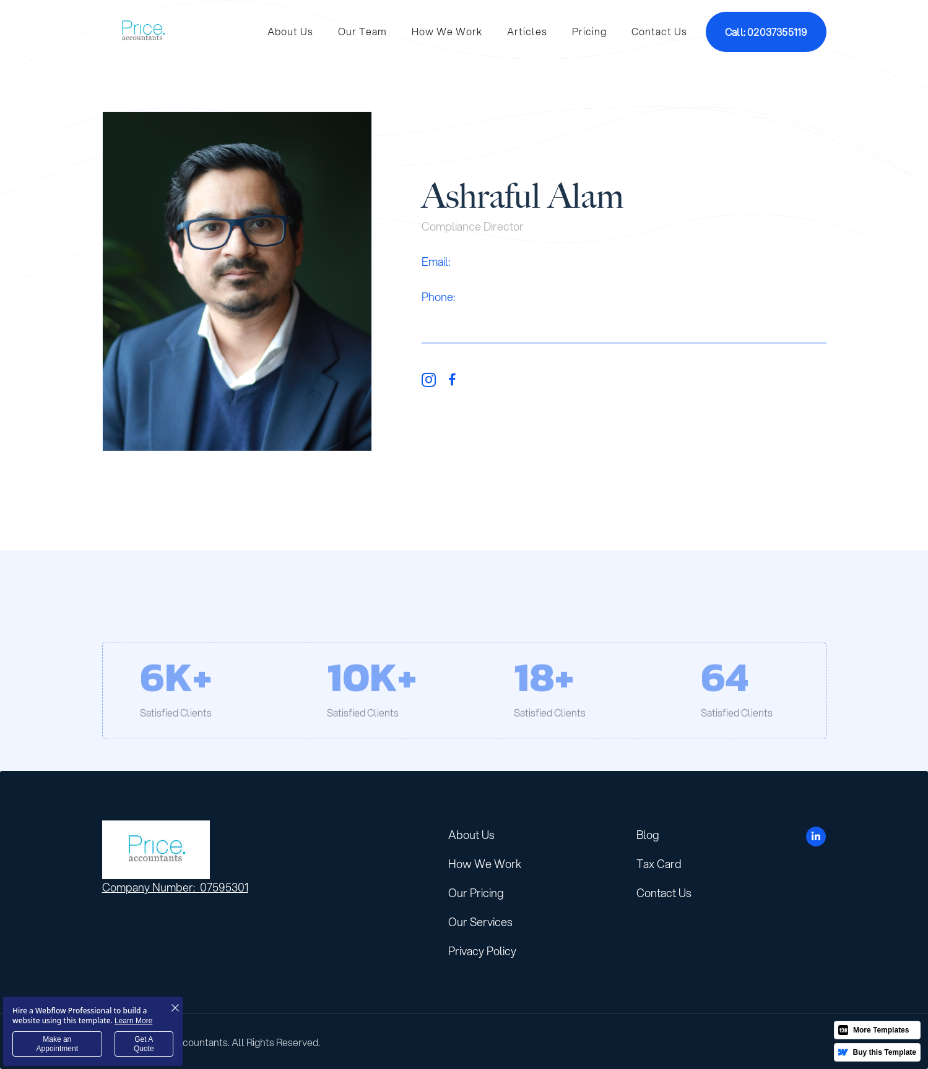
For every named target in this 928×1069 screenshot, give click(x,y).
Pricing (589, 31)
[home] (143, 31)
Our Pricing (476, 893)
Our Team (362, 31)
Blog (647, 835)
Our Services (480, 922)
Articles (527, 31)
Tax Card (659, 864)
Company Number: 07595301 (175, 887)
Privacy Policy (482, 951)
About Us (290, 31)
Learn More (133, 1020)
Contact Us (659, 31)
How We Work (447, 31)
